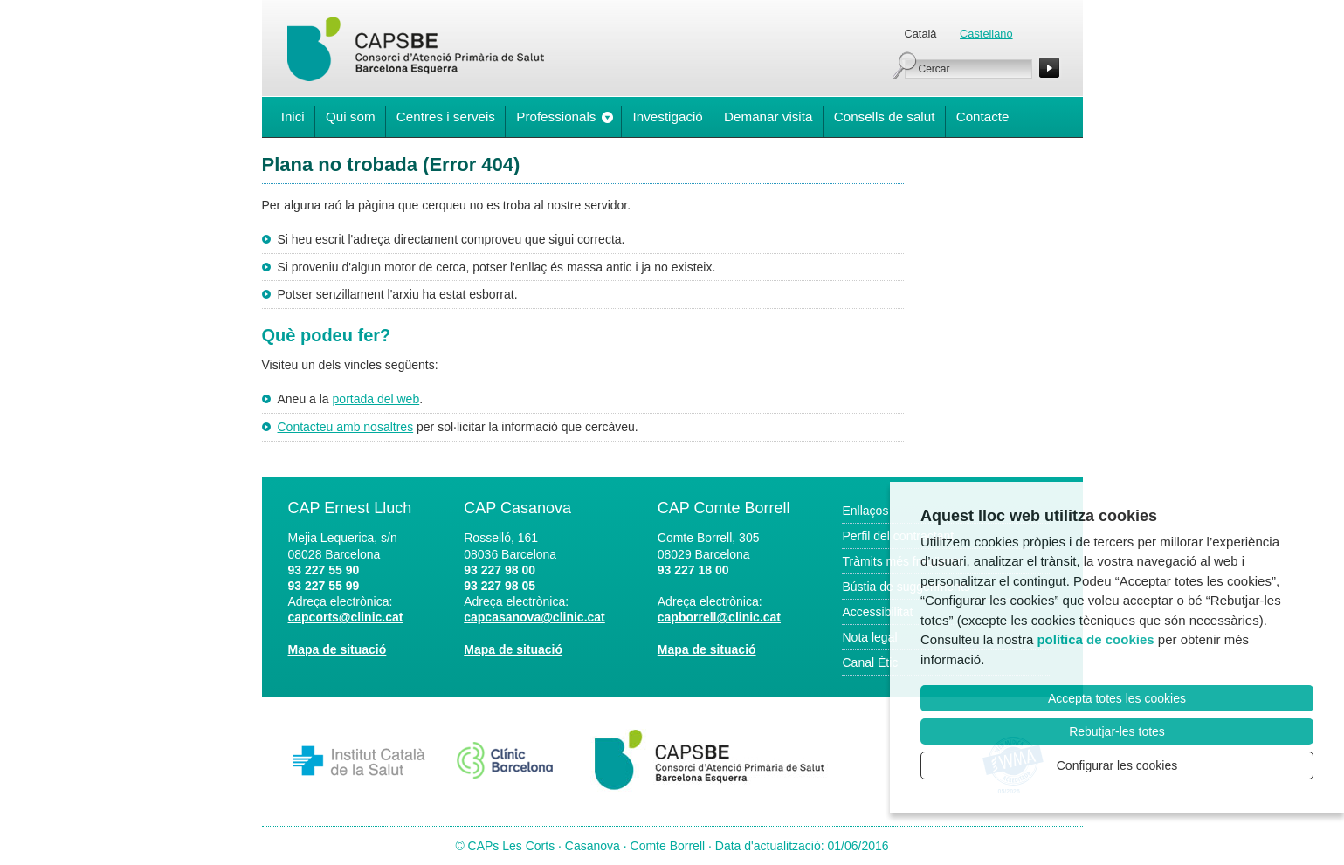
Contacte (983, 116)
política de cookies (1095, 639)
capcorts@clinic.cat (345, 617)
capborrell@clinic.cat (719, 617)
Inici (293, 116)
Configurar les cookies (1117, 765)
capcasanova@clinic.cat (534, 617)
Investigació (668, 116)
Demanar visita (768, 116)
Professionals (556, 116)
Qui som (351, 116)
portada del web (376, 399)
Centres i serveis (445, 116)
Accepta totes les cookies (1117, 698)
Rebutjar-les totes (1117, 731)
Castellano (986, 33)
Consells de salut (884, 116)
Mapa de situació (337, 649)
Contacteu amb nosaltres (346, 427)
